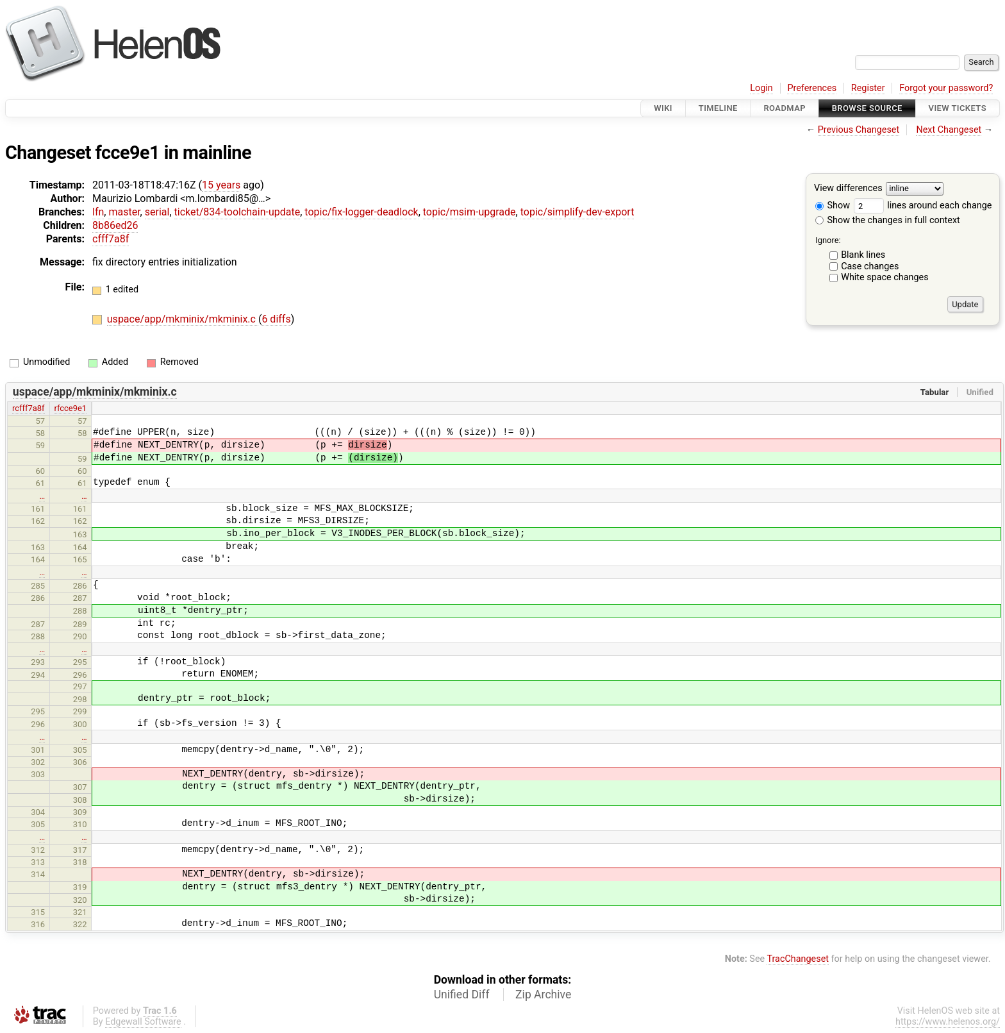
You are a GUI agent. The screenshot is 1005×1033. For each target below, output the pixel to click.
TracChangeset (798, 958)
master (124, 212)
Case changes (870, 266)
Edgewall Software (143, 1021)
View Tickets (957, 108)
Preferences (811, 88)
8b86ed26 (115, 225)
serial (157, 212)
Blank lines (863, 254)
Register (868, 88)
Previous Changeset (859, 129)
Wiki (663, 108)
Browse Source (867, 108)
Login (761, 88)
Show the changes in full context (887, 220)
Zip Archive (543, 994)
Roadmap (784, 108)
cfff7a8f (110, 239)
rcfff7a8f (28, 408)
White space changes (885, 277)
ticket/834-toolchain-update (237, 212)
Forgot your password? (946, 88)
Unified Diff (462, 994)
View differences (848, 188)
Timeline (718, 108)
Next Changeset (948, 129)
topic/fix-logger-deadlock (361, 212)
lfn (98, 212)
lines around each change (923, 205)
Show (832, 205)
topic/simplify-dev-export (577, 212)
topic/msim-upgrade (469, 212)
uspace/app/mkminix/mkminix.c (182, 319)
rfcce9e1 (70, 408)
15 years (221, 185)
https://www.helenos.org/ (947, 1021)
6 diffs (276, 319)
